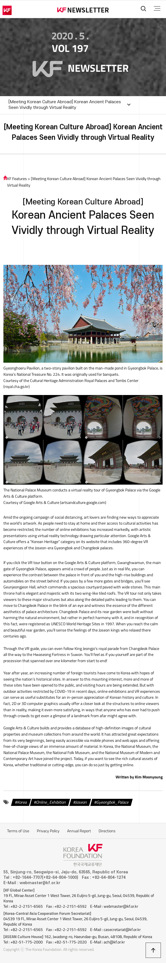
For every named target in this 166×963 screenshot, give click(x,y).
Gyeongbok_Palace (112, 802)
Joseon (81, 802)
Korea (22, 802)
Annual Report (79, 831)
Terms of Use (18, 831)
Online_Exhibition (51, 802)
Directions (107, 831)
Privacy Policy (48, 831)
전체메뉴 (157, 8)
